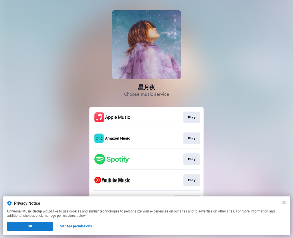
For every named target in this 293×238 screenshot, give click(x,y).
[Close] (284, 202)
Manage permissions (76, 226)
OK (30, 226)
